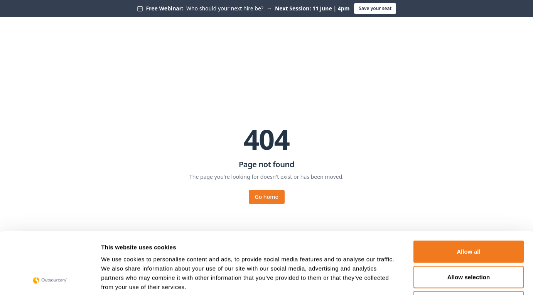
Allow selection (468, 219)
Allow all (469, 193)
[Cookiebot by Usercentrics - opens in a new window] (50, 280)
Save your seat (375, 8)
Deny (468, 244)
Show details (405, 279)
